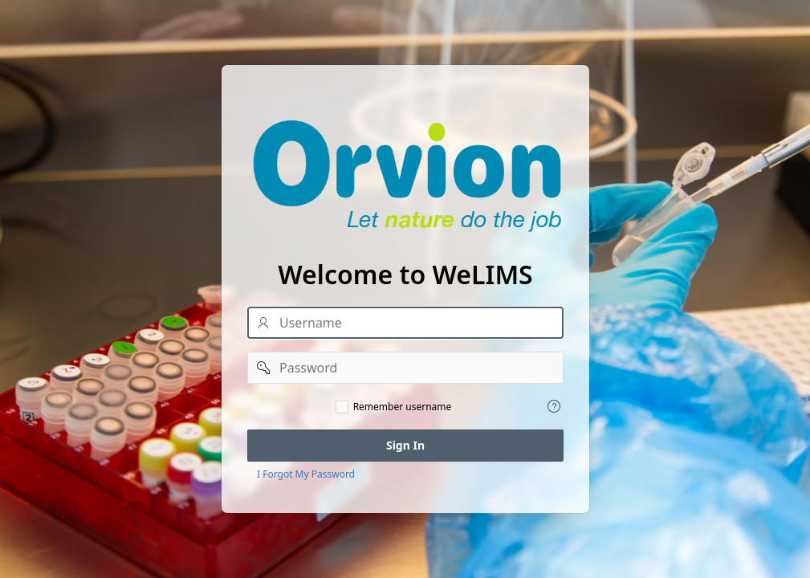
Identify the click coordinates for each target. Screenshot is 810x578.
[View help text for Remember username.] (554, 406)
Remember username (401, 407)
